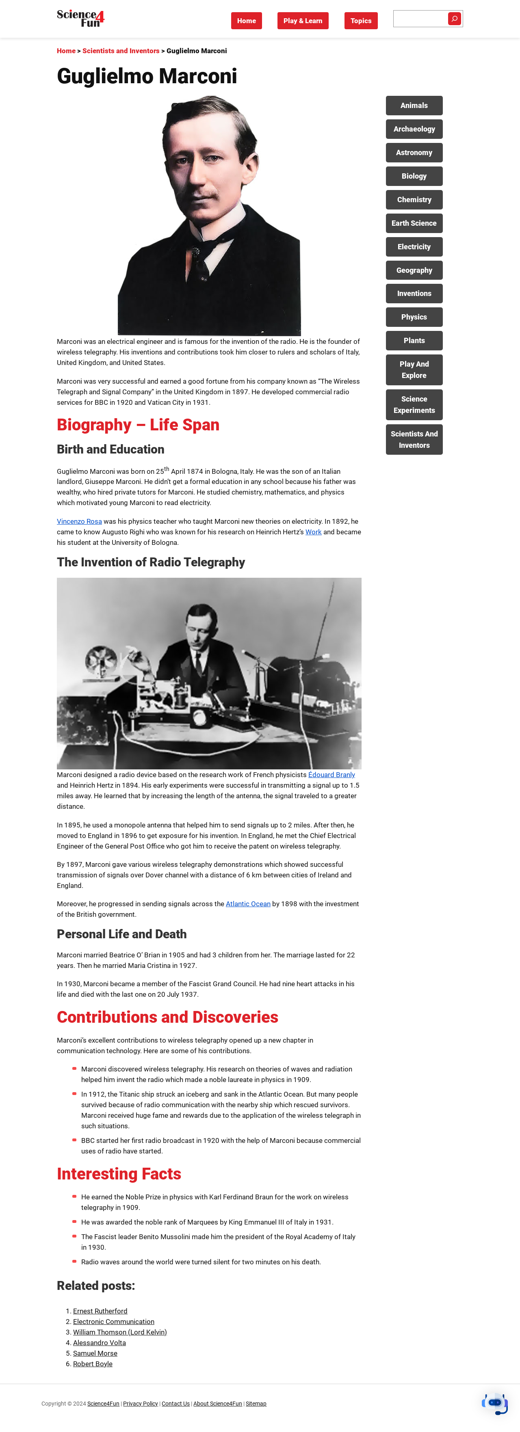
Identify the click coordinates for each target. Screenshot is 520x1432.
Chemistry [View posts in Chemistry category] (414, 199)
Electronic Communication (113, 1322)
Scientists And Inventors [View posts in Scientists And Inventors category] (414, 439)
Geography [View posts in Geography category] (414, 270)
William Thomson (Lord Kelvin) (120, 1332)
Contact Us (176, 1403)
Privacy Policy (140, 1403)
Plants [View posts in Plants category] (414, 340)
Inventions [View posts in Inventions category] (414, 293)
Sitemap (256, 1403)
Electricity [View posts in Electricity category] (414, 246)
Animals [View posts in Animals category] (414, 105)
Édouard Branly (331, 775)
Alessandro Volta (99, 1343)
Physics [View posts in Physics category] (414, 317)
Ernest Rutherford (100, 1311)
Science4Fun (103, 1403)
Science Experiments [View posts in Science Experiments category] (414, 405)
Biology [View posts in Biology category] (414, 176)
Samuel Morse (95, 1353)
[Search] (454, 18)
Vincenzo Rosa (79, 521)
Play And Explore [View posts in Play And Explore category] (414, 370)
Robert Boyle (93, 1364)
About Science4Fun (217, 1403)
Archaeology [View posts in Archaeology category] (414, 129)
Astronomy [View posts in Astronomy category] (414, 152)
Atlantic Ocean (248, 904)
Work (314, 532)
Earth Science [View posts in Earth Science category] (414, 223)
